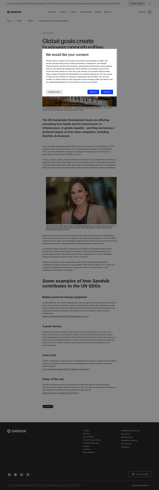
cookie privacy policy (57, 82)
